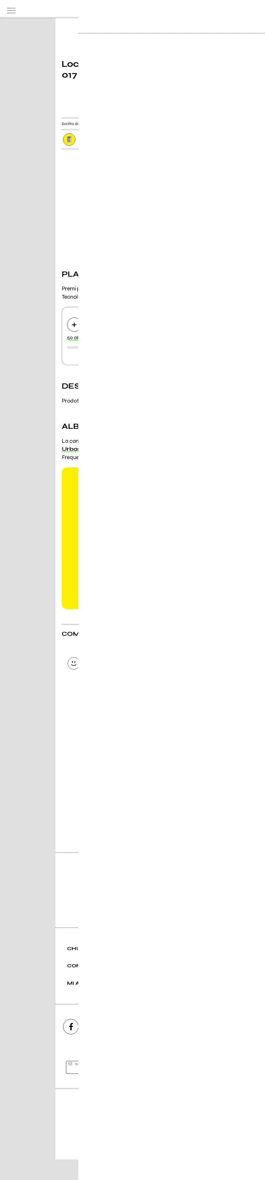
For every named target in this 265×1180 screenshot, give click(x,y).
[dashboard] (255, 9)
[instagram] (101, 1047)
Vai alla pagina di (132, 805)
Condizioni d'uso (119, 1156)
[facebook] (71, 1047)
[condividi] (198, 113)
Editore (132, 1129)
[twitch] (163, 1047)
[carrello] (232, 9)
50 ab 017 (77, 338)
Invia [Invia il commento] (111, 709)
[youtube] (132, 1047)
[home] (120, 8)
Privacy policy (148, 1156)
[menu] (9, 9)
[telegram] (194, 1047)
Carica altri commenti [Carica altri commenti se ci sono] (117, 720)
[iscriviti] (187, 1088)
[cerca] (244, 9)
